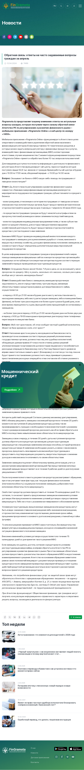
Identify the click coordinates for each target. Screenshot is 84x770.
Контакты (35, 762)
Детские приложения (40, 758)
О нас (33, 748)
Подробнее (12, 389)
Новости (34, 753)
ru (54, 6)
